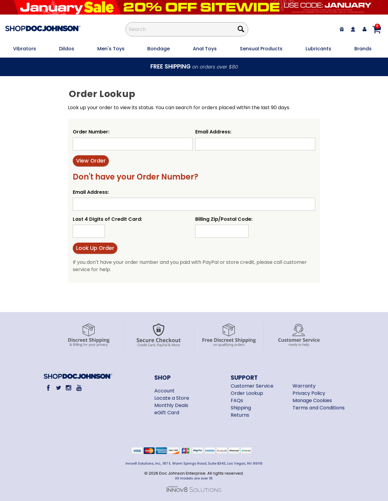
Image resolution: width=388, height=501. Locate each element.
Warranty (304, 385)
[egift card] (342, 29)
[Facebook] (48, 388)
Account (164, 390)
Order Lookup (247, 393)
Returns (240, 415)
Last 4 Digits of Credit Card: (107, 219)
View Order (91, 160)
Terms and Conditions (319, 407)
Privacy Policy (309, 393)
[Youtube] (79, 388)
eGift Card (166, 412)
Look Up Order (95, 248)
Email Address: (213, 131)
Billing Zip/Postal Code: (224, 219)
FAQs (237, 400)
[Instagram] (69, 388)
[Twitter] (58, 388)
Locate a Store (171, 398)
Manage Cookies (312, 400)
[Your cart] (376, 29)
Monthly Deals (171, 405)
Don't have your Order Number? (135, 176)
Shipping (241, 407)
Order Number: (91, 131)
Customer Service (252, 385)
